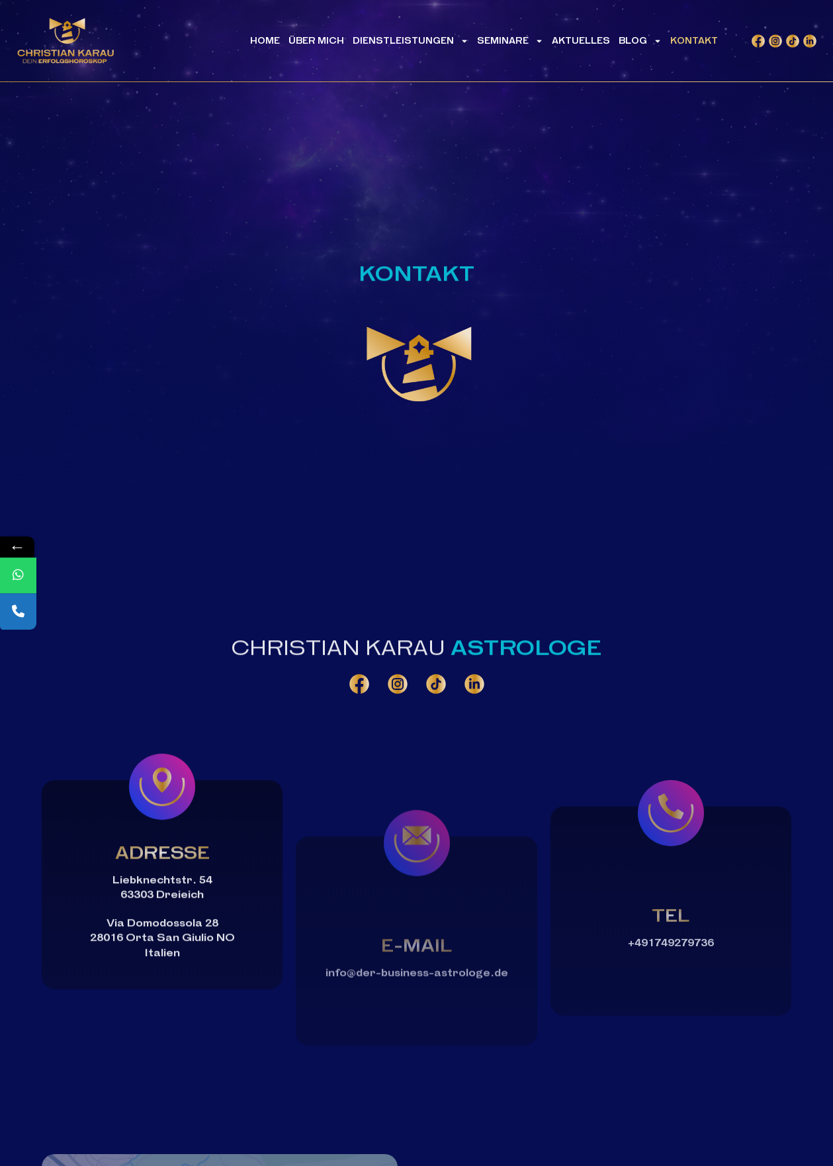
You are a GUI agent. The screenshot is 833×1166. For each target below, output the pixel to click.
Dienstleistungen (410, 43)
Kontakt (694, 43)
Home (265, 43)
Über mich (316, 43)
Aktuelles (581, 43)
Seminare (510, 43)
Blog (640, 43)
